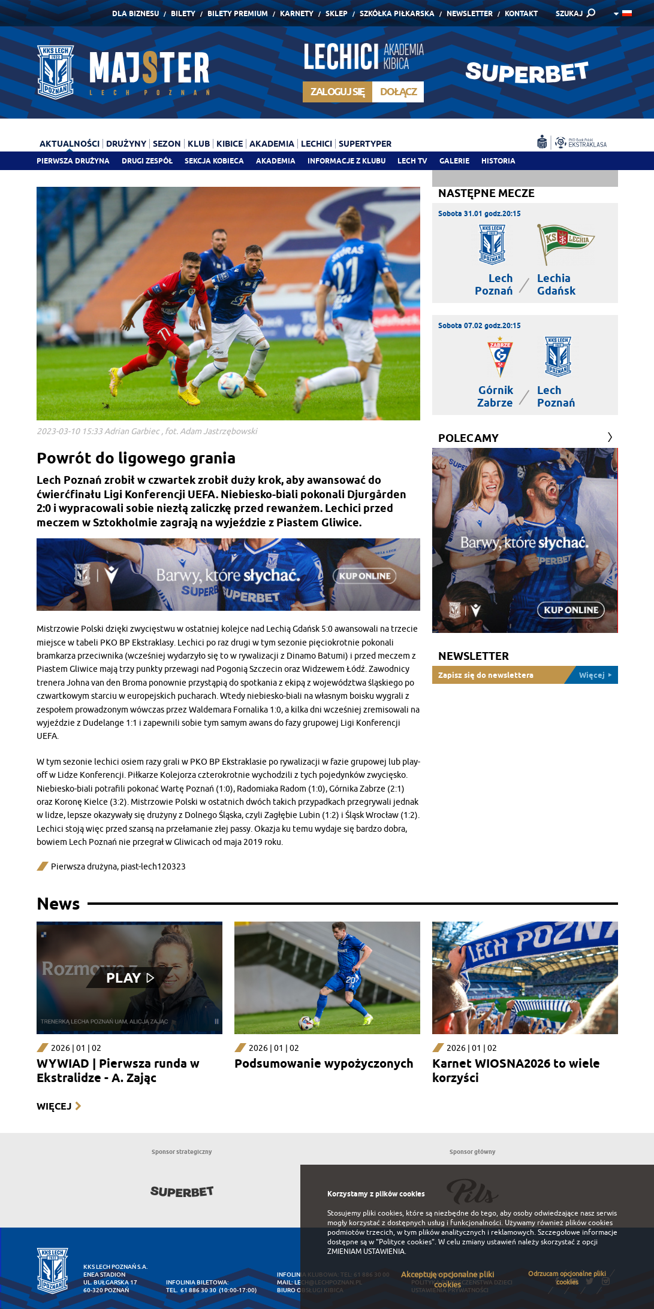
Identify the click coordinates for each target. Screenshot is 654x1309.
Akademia (276, 160)
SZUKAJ (569, 13)
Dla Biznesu (135, 13)
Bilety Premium (237, 13)
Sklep (337, 13)
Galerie (454, 160)
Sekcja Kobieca (214, 160)
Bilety (183, 13)
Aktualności (70, 144)
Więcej (54, 1106)
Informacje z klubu (346, 160)
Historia (498, 160)
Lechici (316, 144)
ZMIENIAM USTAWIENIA (366, 1251)
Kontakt (521, 13)
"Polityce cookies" (405, 1242)
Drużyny (126, 144)
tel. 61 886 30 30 (191, 1290)
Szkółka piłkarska (397, 13)
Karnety (297, 13)
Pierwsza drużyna (73, 160)
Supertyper (365, 144)
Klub (199, 144)
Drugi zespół (147, 160)
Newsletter (470, 13)
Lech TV (412, 160)
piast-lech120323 (153, 867)
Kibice (229, 144)
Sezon (167, 144)
